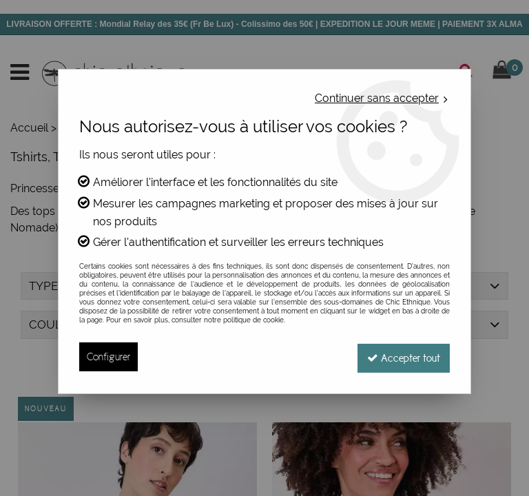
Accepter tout (402, 356)
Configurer (108, 356)
